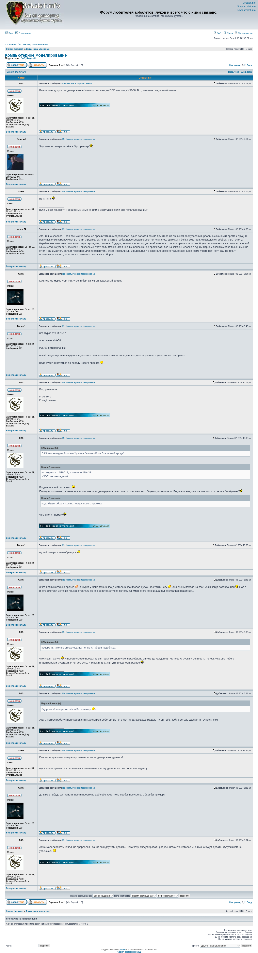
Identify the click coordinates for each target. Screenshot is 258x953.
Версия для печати (16, 72)
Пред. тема (233, 72)
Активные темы (40, 44)
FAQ (217, 33)
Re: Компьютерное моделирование (78, 139)
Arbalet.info (249, 2)
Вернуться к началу (16, 132)
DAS (22, 58)
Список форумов (14, 49)
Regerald (31, 58)
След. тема (246, 72)
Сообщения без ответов (17, 44)
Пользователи (244, 33)
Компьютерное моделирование (36, 55)
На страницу (235, 65)
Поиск (228, 33)
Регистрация (23, 33)
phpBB (122, 950)
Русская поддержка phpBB (128, 952)
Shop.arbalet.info (246, 6)
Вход (9, 33)
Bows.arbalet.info (246, 10)
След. (249, 65)
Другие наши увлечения (38, 49)
